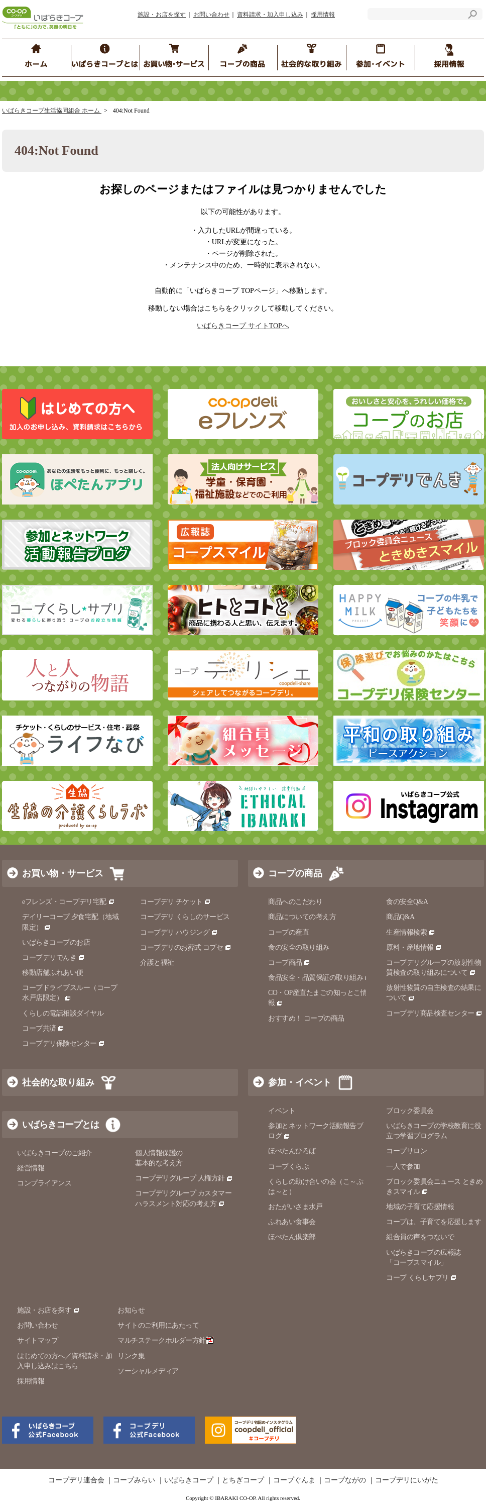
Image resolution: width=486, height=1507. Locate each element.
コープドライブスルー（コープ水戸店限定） (69, 992)
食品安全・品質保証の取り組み (320, 977)
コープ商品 (289, 962)
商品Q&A (400, 917)
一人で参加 (403, 1166)
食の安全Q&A (407, 902)
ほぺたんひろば (292, 1151)
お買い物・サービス (62, 873)
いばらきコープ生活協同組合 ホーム (51, 110)
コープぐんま (294, 1480)
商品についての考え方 (302, 917)
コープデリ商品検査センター (434, 1013)
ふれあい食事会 (292, 1222)
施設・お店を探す (162, 14)
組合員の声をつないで (420, 1237)
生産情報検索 (410, 932)
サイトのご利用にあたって (158, 1325)
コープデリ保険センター (63, 1043)
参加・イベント (299, 1082)
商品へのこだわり (295, 902)
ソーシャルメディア (148, 1371)
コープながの (345, 1480)
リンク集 (131, 1356)
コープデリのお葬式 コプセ (185, 947)
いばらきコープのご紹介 (54, 1153)
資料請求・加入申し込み (270, 14)
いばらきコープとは (60, 1125)
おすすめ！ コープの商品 (306, 1018)
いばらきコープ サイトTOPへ (243, 326)
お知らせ (131, 1310)
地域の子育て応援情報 (420, 1207)
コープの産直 (288, 932)
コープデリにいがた (406, 1480)
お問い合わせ (211, 14)
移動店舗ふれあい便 (52, 972)
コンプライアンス (44, 1183)
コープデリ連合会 (76, 1480)
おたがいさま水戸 (295, 1207)
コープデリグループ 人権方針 (184, 1178)
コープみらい (134, 1480)
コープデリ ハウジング (179, 932)
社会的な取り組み (58, 1082)
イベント (281, 1111)
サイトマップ (37, 1340)
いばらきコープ (188, 1480)
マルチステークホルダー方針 (165, 1340)
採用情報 (323, 14)
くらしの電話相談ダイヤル (62, 1013)
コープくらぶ (288, 1166)
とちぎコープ (243, 1480)
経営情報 (30, 1168)
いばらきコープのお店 (56, 942)
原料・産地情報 (414, 947)
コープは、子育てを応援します (433, 1222)
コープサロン (406, 1151)
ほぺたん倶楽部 (292, 1237)
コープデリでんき (53, 957)
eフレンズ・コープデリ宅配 (68, 902)
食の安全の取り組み (298, 947)
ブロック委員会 (410, 1111)
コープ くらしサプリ (417, 1277)
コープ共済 (43, 1028)
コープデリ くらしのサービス (185, 917)
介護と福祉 (157, 962)
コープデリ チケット (175, 902)
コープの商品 (295, 873)
